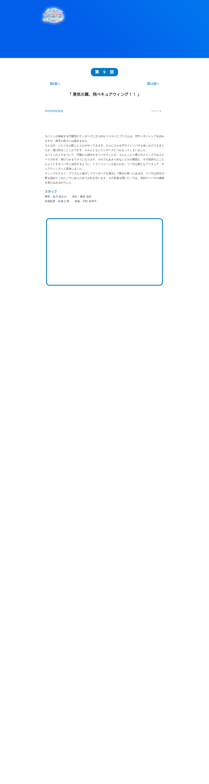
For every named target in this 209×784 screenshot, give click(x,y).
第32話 (125, 421)
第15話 (62, 461)
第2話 (125, 482)
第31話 (146, 421)
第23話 (104, 441)
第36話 (146, 411)
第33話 (104, 421)
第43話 (104, 401)
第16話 (146, 451)
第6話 (146, 471)
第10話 (62, 471)
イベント (179, 778)
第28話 (104, 431)
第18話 (104, 451)
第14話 (83, 461)
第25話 (62, 441)
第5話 (62, 482)
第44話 (83, 401)
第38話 (104, 411)
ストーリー (155, 772)
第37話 (125, 411)
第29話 (83, 431)
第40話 (62, 411)
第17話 (125, 451)
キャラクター (131, 772)
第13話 (104, 461)
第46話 (146, 391)
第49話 (83, 391)
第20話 (62, 451)
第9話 (83, 471)
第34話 (83, 421)
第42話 (125, 401)
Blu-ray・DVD (107, 778)
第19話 (83, 451)
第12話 (125, 461)
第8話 (104, 471)
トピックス (82, 772)
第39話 (83, 411)
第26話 (146, 431)
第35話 (62, 421)
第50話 (62, 391)
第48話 (104, 391)
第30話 (62, 431)
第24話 (83, 441)
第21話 (146, 441)
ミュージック (82, 778)
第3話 (104, 482)
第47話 (125, 391)
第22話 (125, 441)
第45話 (62, 401)
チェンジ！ (151, 580)
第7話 (125, 471)
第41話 (146, 401)
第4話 (83, 482)
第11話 (146, 461)
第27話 (125, 431)
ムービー (155, 778)
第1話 (146, 482)
